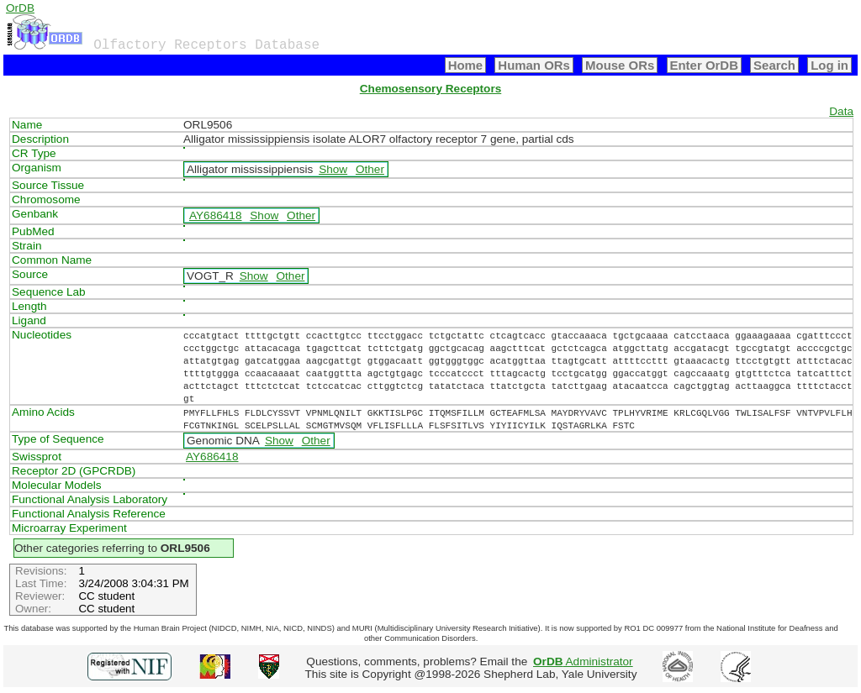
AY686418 (215, 215)
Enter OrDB (704, 65)
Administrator (583, 661)
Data (841, 111)
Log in (829, 65)
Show (333, 169)
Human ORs (534, 65)
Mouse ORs (619, 65)
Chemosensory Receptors (430, 88)
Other (370, 169)
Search (774, 65)
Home (465, 65)
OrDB (20, 8)
